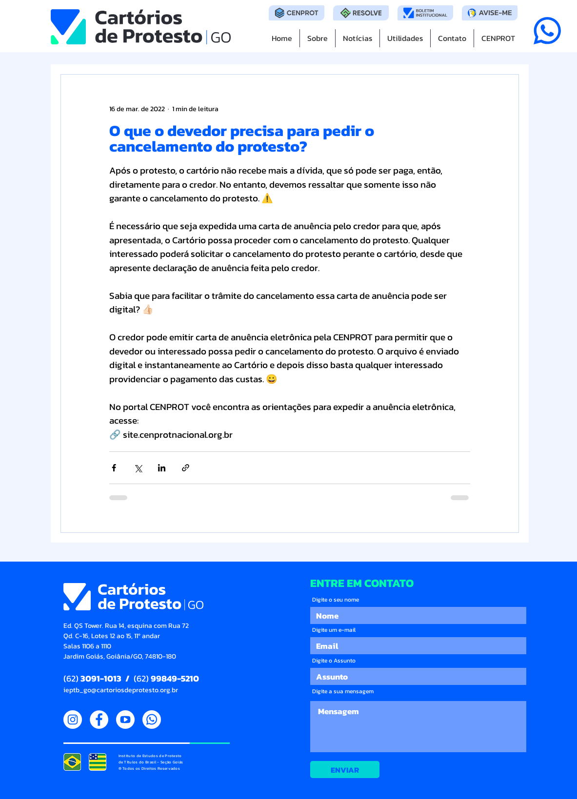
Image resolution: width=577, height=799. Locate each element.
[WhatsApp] (151, 719)
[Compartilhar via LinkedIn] (161, 467)
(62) (71, 678)
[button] (405, 38)
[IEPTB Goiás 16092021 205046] (72, 762)
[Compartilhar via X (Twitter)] (137, 467)
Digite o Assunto (334, 660)
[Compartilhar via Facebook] (114, 467)
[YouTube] (125, 719)
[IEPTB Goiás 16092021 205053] (97, 762)
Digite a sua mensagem (343, 691)
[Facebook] (99, 719)
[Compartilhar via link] (185, 467)
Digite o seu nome (335, 600)
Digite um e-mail (334, 630)
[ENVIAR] (344, 769)
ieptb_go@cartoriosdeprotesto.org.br (120, 690)
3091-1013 (100, 678)
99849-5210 (174, 678)
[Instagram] (72, 719)
